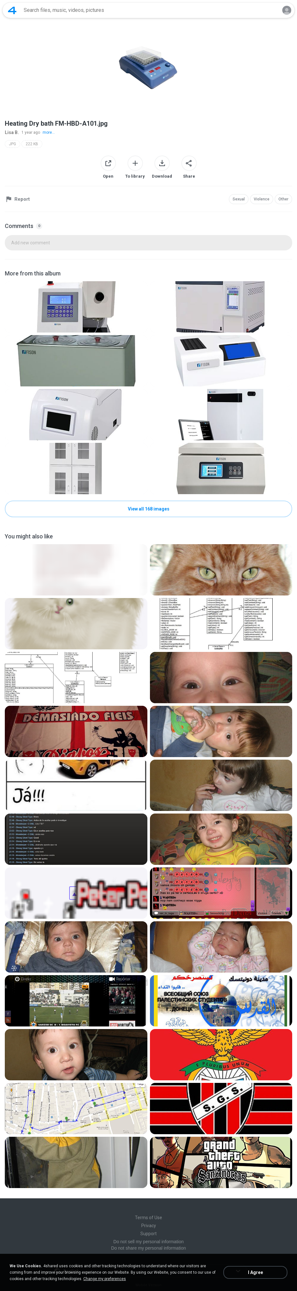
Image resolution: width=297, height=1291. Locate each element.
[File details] (76, 307)
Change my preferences (104, 1279)
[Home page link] (12, 10)
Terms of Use (148, 1217)
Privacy (148, 1225)
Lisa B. (12, 132)
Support (148, 1233)
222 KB (32, 144)
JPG (12, 144)
